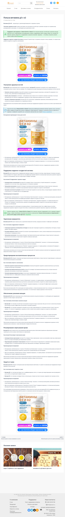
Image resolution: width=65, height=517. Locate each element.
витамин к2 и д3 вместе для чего (42, 468)
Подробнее (20, 36)
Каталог (9, 8)
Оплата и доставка (32, 504)
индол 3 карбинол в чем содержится (14, 468)
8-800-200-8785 (39, 3)
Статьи (48, 8)
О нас (15, 8)
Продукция (13, 504)
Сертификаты (13, 506)
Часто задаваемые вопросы (32, 502)
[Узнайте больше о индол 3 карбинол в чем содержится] (18, 457)
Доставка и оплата (26, 8)
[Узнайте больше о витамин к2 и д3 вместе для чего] (47, 457)
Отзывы (32, 506)
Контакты (55, 8)
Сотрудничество (38, 8)
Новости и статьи (14, 509)
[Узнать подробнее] (47, 111)
